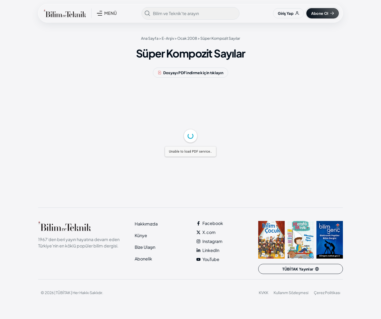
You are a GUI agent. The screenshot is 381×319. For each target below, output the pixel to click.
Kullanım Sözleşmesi (291, 292)
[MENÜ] (99, 13)
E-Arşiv (168, 38)
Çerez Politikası (327, 292)
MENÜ (110, 13)
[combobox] (190, 13)
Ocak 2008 (187, 38)
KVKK (263, 292)
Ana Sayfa (149, 38)
